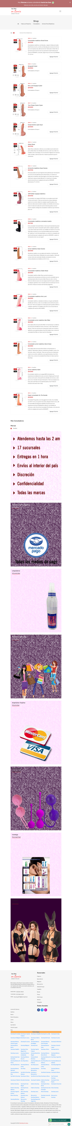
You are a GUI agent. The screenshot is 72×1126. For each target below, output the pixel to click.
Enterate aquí (15, 507)
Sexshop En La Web (45, 1034)
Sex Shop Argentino (56, 1064)
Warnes (39, 999)
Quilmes (12, 1012)
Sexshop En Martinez (56, 1041)
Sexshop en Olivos (25, 1076)
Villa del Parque (40, 986)
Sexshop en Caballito (36, 1034)
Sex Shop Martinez (15, 1064)
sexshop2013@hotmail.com (21, 997)
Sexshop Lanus (34, 1091)
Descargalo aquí (16, 837)
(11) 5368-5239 (20, 994)
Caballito (39, 989)
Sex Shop (23, 1068)
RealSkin (15, 428)
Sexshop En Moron (55, 1072)
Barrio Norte (40, 979)
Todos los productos (26, 24)
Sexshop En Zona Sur (56, 1084)
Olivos (12, 1022)
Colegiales (39, 1002)
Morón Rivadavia (14, 1017)
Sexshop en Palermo (15, 1080)
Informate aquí (16, 573)
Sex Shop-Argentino (56, 1057)
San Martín (13, 1025)
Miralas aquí (15, 903)
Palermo (39, 976)
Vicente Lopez (14, 1027)
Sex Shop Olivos (24, 1061)
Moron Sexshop (44, 1091)
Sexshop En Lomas (25, 1041)
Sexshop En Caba (55, 1034)
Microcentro (40, 984)
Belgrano (39, 981)
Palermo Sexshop (35, 1087)
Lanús (12, 1019)
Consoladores (36, 24)
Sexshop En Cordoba (15, 1034)
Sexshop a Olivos (45, 1049)
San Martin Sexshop (46, 1072)
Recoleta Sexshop (25, 1080)
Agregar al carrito (54, 56)
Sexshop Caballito (15, 1049)
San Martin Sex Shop (36, 1076)
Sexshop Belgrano (25, 1045)
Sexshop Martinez (15, 1099)
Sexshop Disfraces (45, 1037)
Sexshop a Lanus (15, 1053)
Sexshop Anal (34, 1045)
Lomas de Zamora (15, 1009)
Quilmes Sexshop (15, 1084)
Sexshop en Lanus (25, 1037)
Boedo (38, 992)
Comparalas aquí (16, 771)
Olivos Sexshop (54, 1087)
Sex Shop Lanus (35, 1064)
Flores (38, 994)
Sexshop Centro (55, 1049)
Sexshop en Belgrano (16, 1037)
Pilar (12, 1030)
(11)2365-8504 (20, 991)
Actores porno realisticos (48, 24)
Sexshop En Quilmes (35, 1080)
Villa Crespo (40, 997)
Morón (12, 1014)
